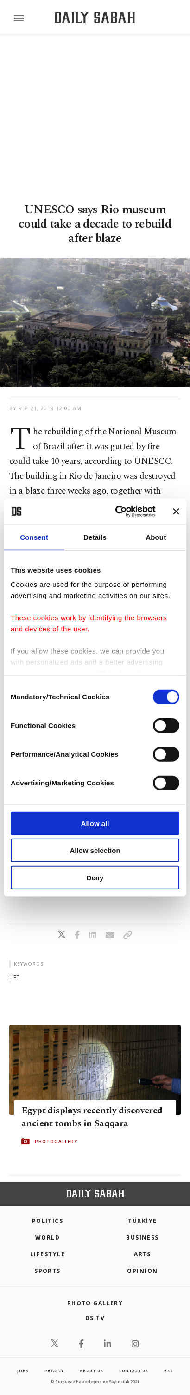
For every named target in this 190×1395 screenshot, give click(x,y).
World (47, 1237)
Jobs (22, 1370)
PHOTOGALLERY (56, 1141)
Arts (142, 1254)
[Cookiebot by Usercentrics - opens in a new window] (117, 512)
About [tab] (156, 537)
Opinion (142, 1271)
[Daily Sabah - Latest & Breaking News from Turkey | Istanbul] (94, 18)
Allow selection (95, 850)
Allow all (95, 823)
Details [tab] (95, 537)
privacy (54, 1370)
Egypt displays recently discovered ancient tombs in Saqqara (92, 1116)
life (14, 977)
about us (91, 1370)
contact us (133, 1370)
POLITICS (47, 1221)
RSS (168, 1370)
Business (142, 1237)
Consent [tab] (34, 537)
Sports (47, 1271)
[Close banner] (176, 511)
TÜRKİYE (142, 1221)
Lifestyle (47, 1254)
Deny (95, 877)
